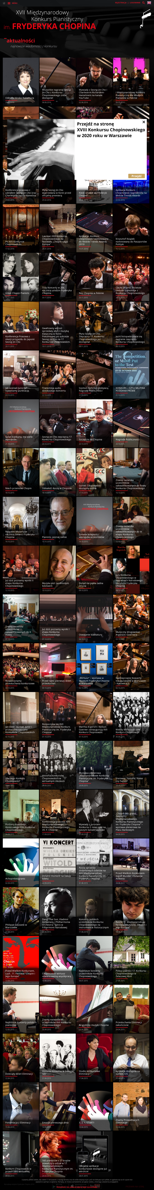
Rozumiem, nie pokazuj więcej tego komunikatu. (77, 1187)
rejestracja (121, 2)
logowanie (135, 2)
